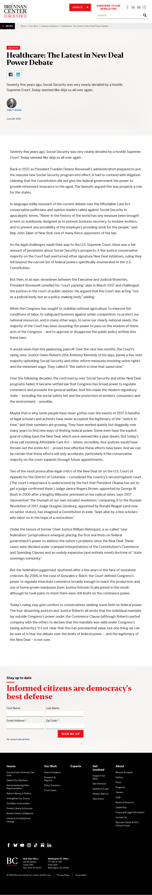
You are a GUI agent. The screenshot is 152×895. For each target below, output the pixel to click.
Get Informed (99, 783)
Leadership (121, 807)
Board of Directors (125, 802)
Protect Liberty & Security (19, 808)
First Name (13, 708)
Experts (75, 766)
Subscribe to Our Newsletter (108, 7)
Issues (11, 766)
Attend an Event (101, 788)
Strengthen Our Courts (18, 798)
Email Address (15, 720)
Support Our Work (99, 777)
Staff (118, 797)
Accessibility (81, 875)
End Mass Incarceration (18, 803)
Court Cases (50, 790)
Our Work (33, 26)
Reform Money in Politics (19, 793)
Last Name (52, 708)
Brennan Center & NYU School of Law (127, 824)
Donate (80, 7)
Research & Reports (50, 779)
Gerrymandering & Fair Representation (18, 787)
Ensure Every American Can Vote (20, 774)
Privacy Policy (63, 875)
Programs (120, 787)
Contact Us (121, 817)
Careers (119, 792)
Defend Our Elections (17, 780)
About (120, 766)
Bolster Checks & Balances (20, 813)
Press (118, 782)
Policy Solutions (52, 785)
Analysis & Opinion (49, 26)
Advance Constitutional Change (18, 820)
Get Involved (98, 768)
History (119, 777)
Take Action (98, 798)
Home (23, 26)
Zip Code (51, 720)
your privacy (23, 739)
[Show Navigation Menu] (7, 26)
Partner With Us (100, 793)
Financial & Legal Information (130, 812)
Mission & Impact (124, 772)
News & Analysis (52, 772)
